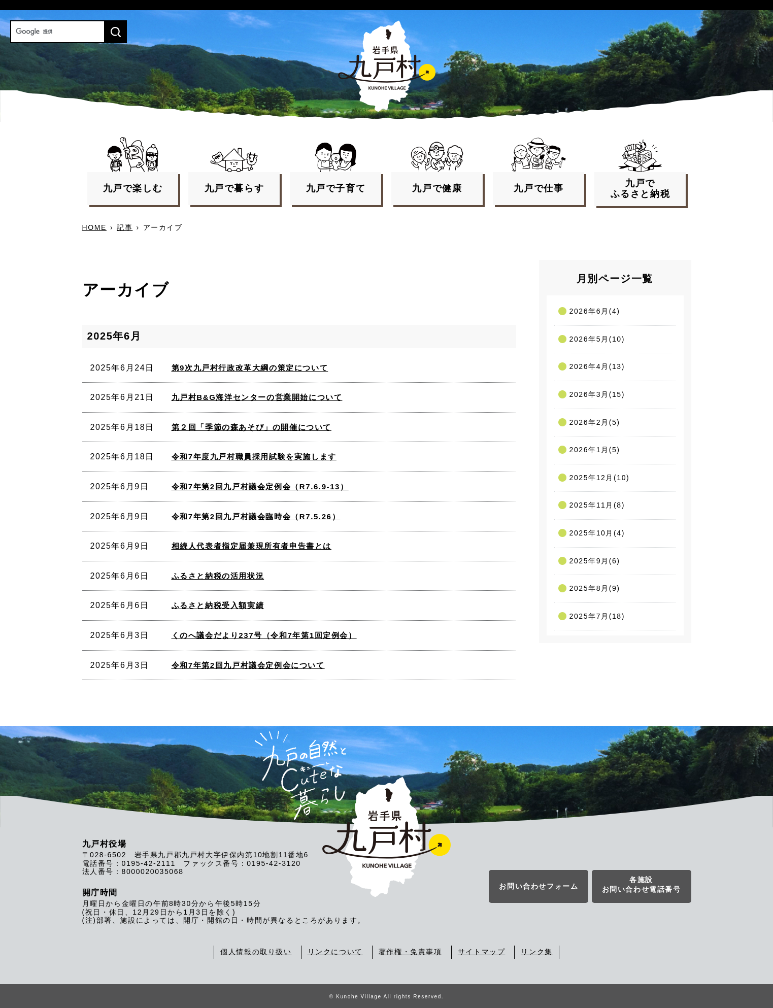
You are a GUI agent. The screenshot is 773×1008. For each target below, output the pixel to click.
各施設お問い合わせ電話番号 (641, 885)
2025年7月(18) (597, 616)
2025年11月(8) (597, 505)
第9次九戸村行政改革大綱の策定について (250, 367)
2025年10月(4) (597, 533)
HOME (94, 227)
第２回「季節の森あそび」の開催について (251, 427)
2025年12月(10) (599, 478)
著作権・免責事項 (410, 952)
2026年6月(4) (594, 311)
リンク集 (536, 952)
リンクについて (335, 952)
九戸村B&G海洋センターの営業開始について (257, 397)
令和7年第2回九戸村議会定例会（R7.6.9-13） (260, 486)
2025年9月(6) (594, 561)
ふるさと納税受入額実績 (218, 605)
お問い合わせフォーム (538, 886)
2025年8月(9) (594, 588)
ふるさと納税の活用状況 (218, 576)
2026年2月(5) (594, 422)
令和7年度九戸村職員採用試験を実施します (254, 456)
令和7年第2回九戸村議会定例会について (248, 665)
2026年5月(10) (597, 339)
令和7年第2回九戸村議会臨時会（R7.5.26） (256, 516)
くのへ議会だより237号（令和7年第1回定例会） (264, 635)
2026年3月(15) (597, 394)
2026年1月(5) (594, 450)
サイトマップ (482, 952)
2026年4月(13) (597, 366)
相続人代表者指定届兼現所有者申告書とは (251, 546)
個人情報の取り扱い (255, 952)
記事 (124, 227)
